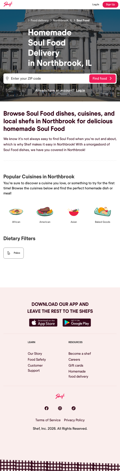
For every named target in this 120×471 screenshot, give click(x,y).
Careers (74, 359)
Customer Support (35, 368)
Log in (80, 90)
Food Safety (37, 359)
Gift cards (75, 365)
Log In (95, 4)
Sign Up (110, 4)
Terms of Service (48, 420)
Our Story (35, 354)
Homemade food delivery (78, 374)
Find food (102, 78)
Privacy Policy (74, 420)
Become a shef (79, 354)
